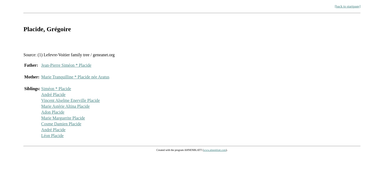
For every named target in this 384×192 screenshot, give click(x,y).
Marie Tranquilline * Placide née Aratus (75, 77)
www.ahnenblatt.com (214, 150)
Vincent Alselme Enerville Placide (70, 100)
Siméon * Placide (56, 88)
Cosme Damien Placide (61, 124)
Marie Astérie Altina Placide (65, 106)
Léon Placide (52, 135)
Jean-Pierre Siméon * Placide (66, 65)
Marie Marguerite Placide (63, 118)
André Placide (53, 94)
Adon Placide (53, 112)
